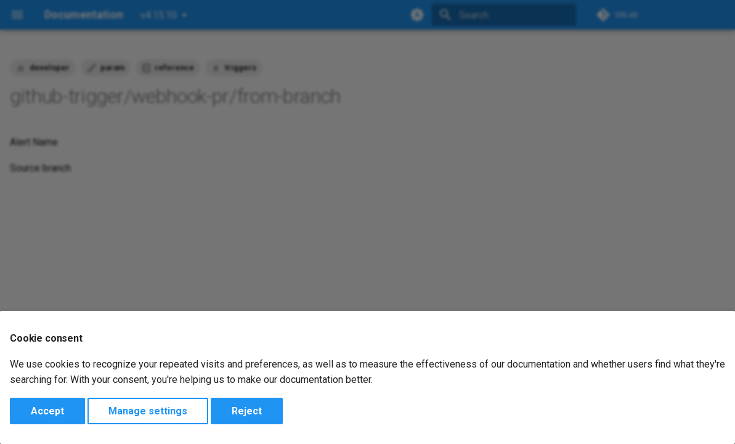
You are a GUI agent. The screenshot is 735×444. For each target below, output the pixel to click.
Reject (247, 411)
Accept (47, 411)
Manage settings (147, 411)
